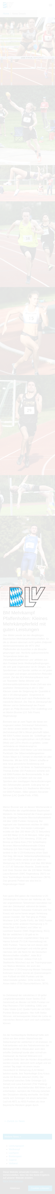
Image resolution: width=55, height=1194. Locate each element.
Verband (13, 1163)
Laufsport (14, 1153)
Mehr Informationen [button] (13, 1181)
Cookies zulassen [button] (40, 1188)
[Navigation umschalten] (50, 5)
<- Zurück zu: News (14, 1121)
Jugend (13, 1160)
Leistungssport (16, 1146)
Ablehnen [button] (15, 1188)
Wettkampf (14, 1149)
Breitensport (15, 1156)
